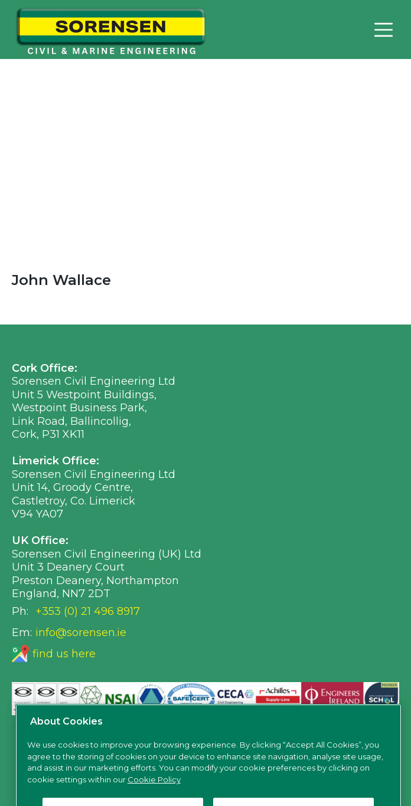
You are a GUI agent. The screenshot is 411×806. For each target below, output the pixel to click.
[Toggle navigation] (383, 29)
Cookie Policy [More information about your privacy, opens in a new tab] (154, 789)
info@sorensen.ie (80, 632)
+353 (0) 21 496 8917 (87, 611)
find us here (64, 653)
